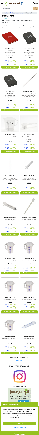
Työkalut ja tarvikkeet (16, 13)
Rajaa (25, 26)
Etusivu (6, 13)
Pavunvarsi (19, 360)
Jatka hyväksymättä (19, 427)
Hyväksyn (19, 423)
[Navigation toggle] (2, 3)
